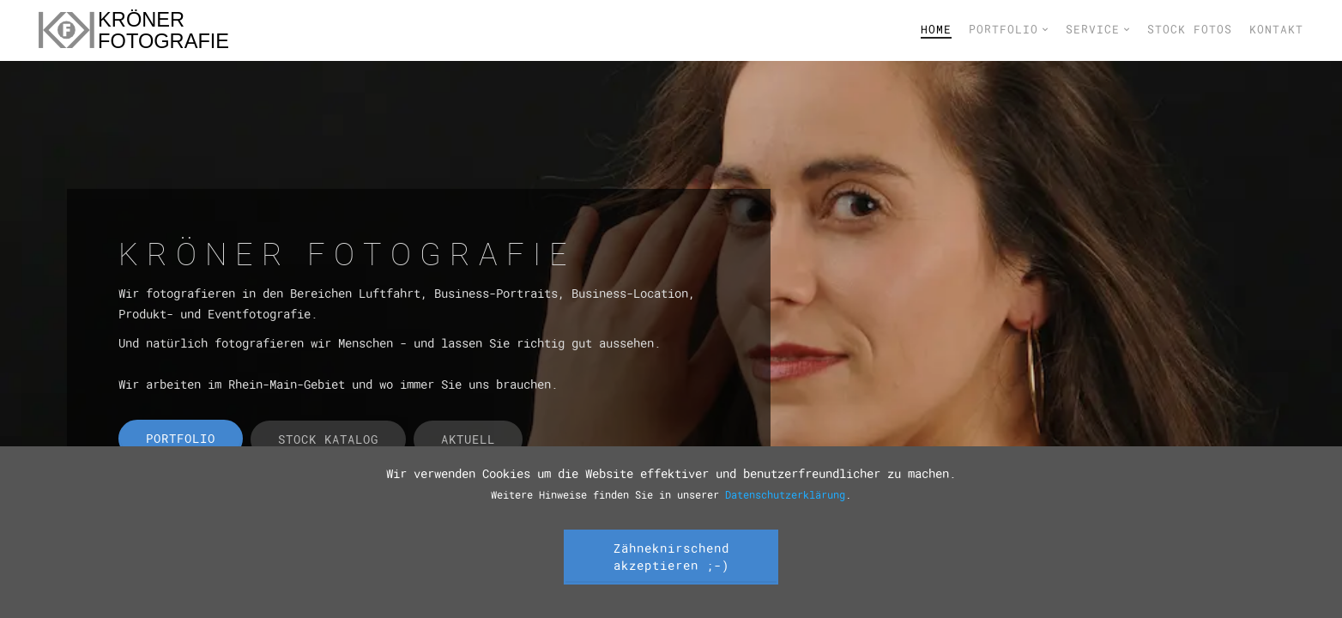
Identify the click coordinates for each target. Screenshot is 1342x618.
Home (936, 29)
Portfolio (1009, 29)
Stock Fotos (1189, 29)
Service (1098, 29)
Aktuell (468, 439)
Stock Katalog (328, 439)
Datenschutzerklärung (785, 494)
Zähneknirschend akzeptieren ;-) (671, 556)
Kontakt (1276, 29)
